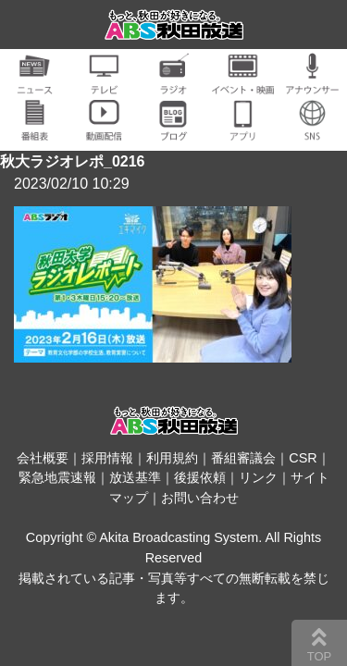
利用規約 (172, 457)
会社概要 (42, 457)
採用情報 (107, 457)
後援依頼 (200, 477)
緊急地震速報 (57, 477)
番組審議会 (243, 457)
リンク (258, 477)
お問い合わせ (200, 497)
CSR (302, 457)
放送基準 (135, 477)
